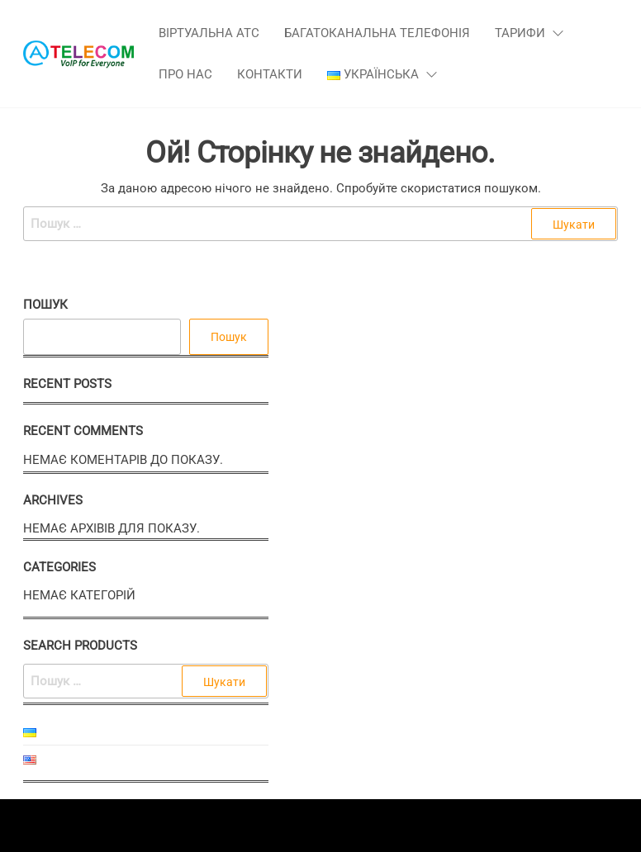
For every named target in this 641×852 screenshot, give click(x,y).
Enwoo (308, 825)
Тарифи (520, 33)
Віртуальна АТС (209, 33)
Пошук (45, 304)
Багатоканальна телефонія (377, 33)
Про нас (185, 74)
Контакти (269, 74)
